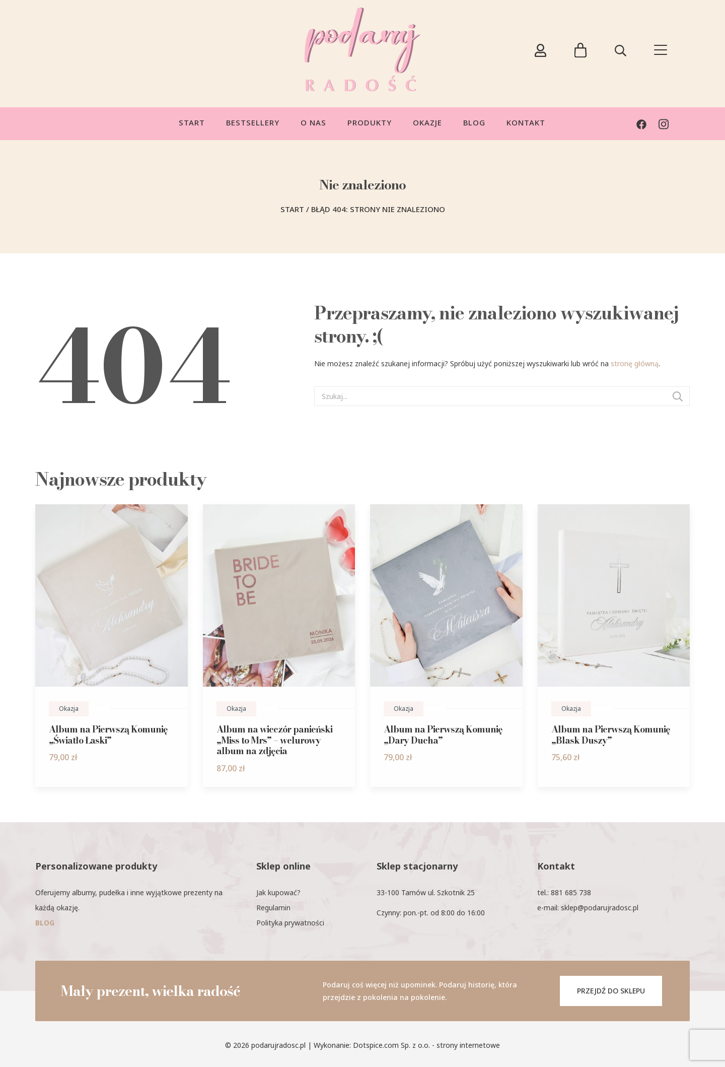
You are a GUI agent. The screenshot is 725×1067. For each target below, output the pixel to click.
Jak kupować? (278, 892)
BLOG (44, 922)
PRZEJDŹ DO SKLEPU (611, 990)
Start (292, 209)
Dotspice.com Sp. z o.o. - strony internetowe (426, 1045)
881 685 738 (571, 892)
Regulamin (273, 907)
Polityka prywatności (290, 922)
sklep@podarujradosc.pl (599, 907)
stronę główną (635, 363)
